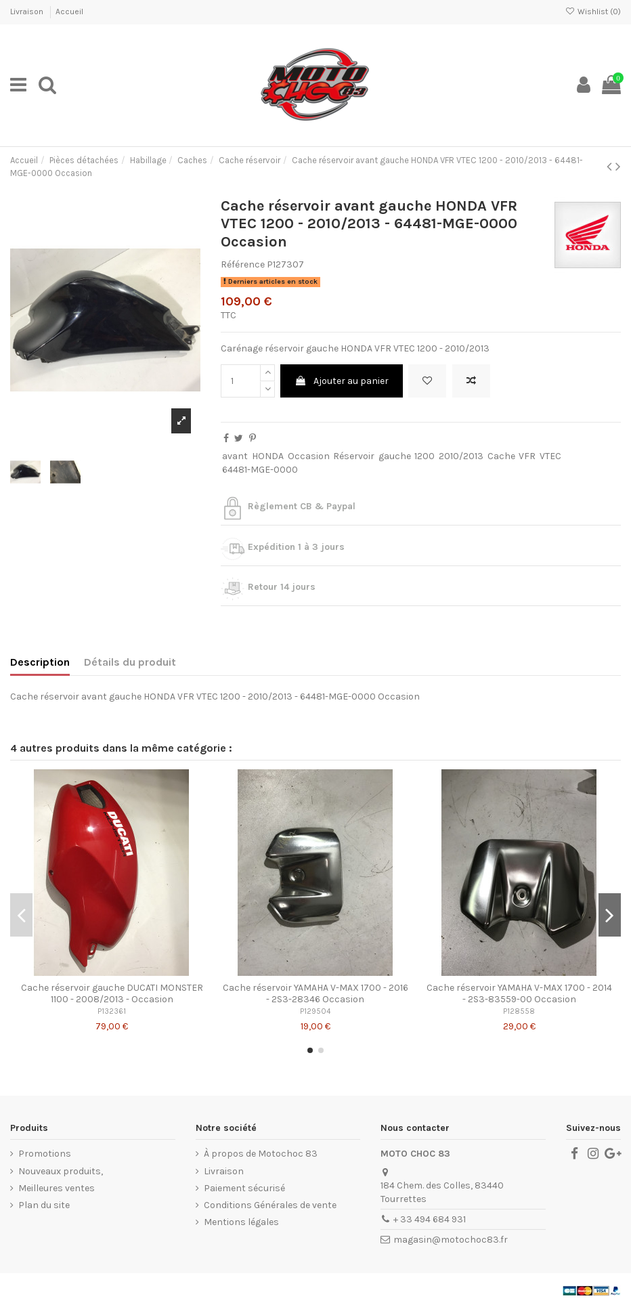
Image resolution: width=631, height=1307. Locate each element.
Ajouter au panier (342, 381)
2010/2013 (461, 456)
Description (40, 662)
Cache (501, 456)
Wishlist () (593, 11)
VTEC (550, 456)
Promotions (44, 1153)
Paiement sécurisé (244, 1188)
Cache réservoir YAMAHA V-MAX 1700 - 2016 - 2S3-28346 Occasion (315, 993)
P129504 (315, 1011)
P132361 (111, 1011)
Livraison (27, 11)
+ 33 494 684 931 (429, 1219)
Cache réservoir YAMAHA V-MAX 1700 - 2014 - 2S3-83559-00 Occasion (519, 993)
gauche (394, 456)
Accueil (69, 11)
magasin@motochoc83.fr (450, 1239)
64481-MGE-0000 (260, 469)
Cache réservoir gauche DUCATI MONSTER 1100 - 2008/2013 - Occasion (112, 993)
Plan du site (44, 1205)
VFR (527, 456)
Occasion (309, 456)
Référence (243, 264)
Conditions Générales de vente (270, 1205)
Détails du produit (130, 662)
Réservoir (353, 456)
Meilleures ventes (56, 1188)
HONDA (268, 456)
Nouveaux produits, (60, 1171)
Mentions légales (241, 1222)
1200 (424, 456)
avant (235, 456)
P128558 (519, 1011)
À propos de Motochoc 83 (261, 1153)
